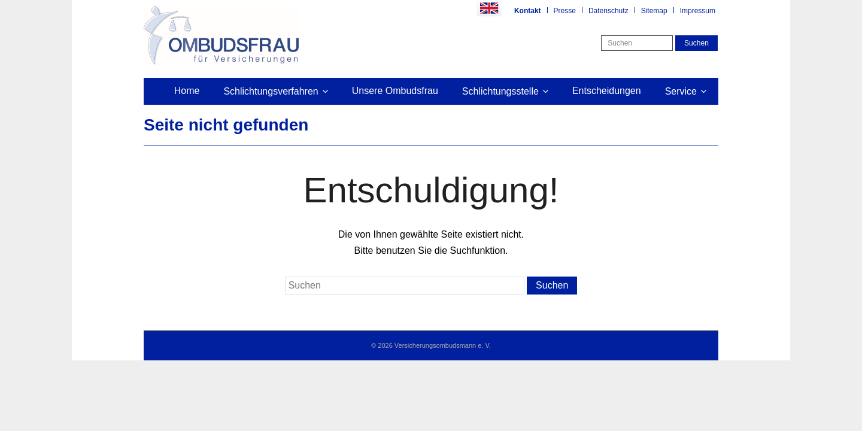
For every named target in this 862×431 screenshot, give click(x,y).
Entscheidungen (606, 91)
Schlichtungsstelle (500, 91)
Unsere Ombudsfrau (395, 91)
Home (187, 91)
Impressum (697, 11)
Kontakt (527, 11)
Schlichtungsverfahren (270, 91)
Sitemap (654, 11)
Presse (565, 11)
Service (681, 91)
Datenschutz (608, 11)
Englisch (489, 8)
